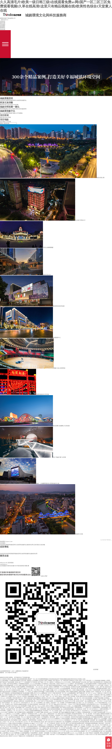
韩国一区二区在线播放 (80, 685)
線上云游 (2, 113)
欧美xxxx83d (70, 731)
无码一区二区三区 (39, 695)
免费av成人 (30, 690)
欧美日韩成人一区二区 (98, 706)
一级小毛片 (99, 701)
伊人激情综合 (79, 709)
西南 (9, 117)
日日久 (50, 693)
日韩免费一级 (94, 720)
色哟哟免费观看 (86, 706)
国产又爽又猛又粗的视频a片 (41, 699)
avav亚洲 (48, 731)
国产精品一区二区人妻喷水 (46, 682)
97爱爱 (108, 680)
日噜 (54, 693)
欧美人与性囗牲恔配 (69, 696)
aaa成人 (65, 685)
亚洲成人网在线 (68, 715)
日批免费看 (43, 709)
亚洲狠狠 (70, 685)
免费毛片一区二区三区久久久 (15, 710)
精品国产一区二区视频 (57, 702)
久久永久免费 (99, 685)
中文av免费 (26, 718)
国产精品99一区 (57, 680)
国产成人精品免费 (83, 720)
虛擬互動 (8, 113)
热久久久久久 (107, 715)
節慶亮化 (23, 100)
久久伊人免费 (18, 685)
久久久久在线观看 (65, 717)
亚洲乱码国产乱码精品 (47, 715)
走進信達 (2, 29)
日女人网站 (73, 695)
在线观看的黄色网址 (102, 688)
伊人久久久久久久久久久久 (56, 720)
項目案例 (2, 24)
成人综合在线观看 (60, 691)
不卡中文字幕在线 (65, 687)
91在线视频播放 (25, 733)
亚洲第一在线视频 (44, 733)
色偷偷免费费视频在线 (36, 710)
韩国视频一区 (23, 715)
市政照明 (2, 100)
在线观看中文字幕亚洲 (31, 682)
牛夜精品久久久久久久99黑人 (63, 682)
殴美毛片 (43, 707)
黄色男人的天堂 (46, 698)
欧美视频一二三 (23, 691)
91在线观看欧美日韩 (97, 731)
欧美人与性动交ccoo (79, 715)
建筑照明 (13, 100)
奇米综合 (73, 688)
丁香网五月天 (4, 696)
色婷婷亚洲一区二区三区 (46, 704)
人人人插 (79, 695)
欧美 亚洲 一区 (41, 685)
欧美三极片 (79, 680)
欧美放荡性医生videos (93, 704)
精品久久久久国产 (40, 696)
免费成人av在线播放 (33, 680)
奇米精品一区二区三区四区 (51, 710)
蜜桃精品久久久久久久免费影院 (51, 718)
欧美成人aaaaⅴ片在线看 (51, 712)
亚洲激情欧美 (30, 736)
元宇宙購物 (19, 113)
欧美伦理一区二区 (61, 693)
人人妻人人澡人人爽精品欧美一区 (47, 714)
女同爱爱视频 (98, 715)
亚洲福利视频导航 (88, 718)
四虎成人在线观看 (94, 733)
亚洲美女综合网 (75, 687)
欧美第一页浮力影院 (94, 714)
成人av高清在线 (28, 699)
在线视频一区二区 (29, 731)
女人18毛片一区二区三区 (7, 721)
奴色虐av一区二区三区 (51, 695)
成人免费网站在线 (90, 701)
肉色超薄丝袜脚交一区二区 (79, 714)
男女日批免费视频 (23, 695)
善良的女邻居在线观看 (96, 721)
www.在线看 (78, 733)
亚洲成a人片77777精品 (16, 731)
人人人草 (63, 731)
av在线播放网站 (71, 693)
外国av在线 (88, 690)
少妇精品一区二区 (42, 720)
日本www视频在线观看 (58, 698)
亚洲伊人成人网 (60, 723)
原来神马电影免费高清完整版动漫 (81, 717)
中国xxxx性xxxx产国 (91, 734)
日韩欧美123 (50, 725)
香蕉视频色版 (30, 687)
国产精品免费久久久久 (68, 733)
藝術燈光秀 (3, 104)
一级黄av (103, 726)
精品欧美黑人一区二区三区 (73, 698)
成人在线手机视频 (7, 695)
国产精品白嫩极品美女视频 (67, 712)
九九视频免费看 (76, 706)
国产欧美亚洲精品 (12, 683)
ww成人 (97, 687)
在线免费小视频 (43, 729)
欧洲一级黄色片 (23, 720)
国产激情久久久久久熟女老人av (14, 729)
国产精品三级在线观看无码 (95, 682)
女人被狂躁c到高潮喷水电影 (32, 717)
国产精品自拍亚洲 (5, 691)
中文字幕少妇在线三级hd (13, 726)
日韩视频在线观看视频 (91, 723)
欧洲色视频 (26, 693)
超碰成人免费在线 (19, 701)
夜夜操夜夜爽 (86, 712)
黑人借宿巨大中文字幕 (69, 701)
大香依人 (107, 685)
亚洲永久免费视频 (54, 687)
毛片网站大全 (38, 690)
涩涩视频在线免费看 (97, 717)
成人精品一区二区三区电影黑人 (85, 702)
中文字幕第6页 (104, 725)
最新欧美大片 (13, 696)
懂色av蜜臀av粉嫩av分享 (50, 690)
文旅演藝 (15, 104)
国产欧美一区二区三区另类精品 (83, 699)
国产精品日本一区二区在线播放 (86, 688)
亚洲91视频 (107, 729)
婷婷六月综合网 (74, 729)
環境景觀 (2, 109)
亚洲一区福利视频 (16, 707)
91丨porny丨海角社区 (97, 693)
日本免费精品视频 (70, 702)
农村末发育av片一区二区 (28, 702)
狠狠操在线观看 (105, 714)
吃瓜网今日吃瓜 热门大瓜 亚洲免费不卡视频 (18, 706)
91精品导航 (52, 683)
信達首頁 (2, 21)
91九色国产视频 (38, 712)
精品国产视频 (59, 726)
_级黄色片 (24, 714)
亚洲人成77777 (19, 682)
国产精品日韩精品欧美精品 (54, 685)
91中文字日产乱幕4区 (41, 688)
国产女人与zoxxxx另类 (38, 706)
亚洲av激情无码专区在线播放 (84, 696)
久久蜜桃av (78, 712)
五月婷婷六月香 (4, 731)
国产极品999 (91, 685)
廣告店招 (18, 109)
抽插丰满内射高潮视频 (53, 709)
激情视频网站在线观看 (87, 687)
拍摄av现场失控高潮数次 (16, 723)
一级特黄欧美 (84, 729)
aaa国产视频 (91, 729)
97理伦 (27, 710)
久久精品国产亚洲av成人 (65, 690)
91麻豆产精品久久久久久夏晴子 (65, 683)
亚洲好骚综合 (90, 715)
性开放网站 (14, 720)
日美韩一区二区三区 (79, 725)
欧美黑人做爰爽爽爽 (29, 696)
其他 (9, 121)
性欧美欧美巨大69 (18, 698)
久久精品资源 (58, 701)
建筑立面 (8, 109)
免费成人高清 (90, 691)
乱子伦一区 (27, 721)
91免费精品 (14, 691)
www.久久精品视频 (35, 683)
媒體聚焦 (2, 27)
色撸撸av (19, 718)
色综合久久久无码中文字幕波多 (9, 725)
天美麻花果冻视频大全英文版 (17, 680)
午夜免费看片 (34, 733)
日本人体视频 (39, 736)
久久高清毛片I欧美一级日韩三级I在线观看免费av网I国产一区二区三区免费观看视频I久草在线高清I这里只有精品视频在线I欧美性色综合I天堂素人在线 (56, 6)
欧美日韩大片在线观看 (64, 714)
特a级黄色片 (71, 734)
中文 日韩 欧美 (87, 680)
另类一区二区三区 (11, 688)
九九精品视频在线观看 (90, 683)
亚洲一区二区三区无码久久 (91, 709)
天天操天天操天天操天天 (93, 726)
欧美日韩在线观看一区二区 (82, 731)
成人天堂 (85, 733)
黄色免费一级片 (54, 717)
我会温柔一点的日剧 (104, 723)
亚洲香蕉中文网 (32, 714)
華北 (4, 117)
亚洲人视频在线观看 (79, 690)
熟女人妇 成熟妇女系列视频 (36, 691)
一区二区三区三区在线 (41, 687)
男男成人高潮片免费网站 (18, 687)
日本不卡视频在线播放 (53, 707)
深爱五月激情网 (105, 728)
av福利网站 (5, 733)
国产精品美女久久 (76, 710)
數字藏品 (13, 113)
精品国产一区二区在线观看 (92, 728)
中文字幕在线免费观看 (79, 704)
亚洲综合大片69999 (53, 688)
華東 (1, 117)
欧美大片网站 (50, 706)
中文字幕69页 (19, 721)
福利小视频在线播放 (72, 691)
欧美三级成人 (59, 696)
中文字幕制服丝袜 (61, 734)
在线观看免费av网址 (31, 701)
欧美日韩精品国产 (103, 734)
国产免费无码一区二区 (83, 693)
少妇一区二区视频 (78, 728)
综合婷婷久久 (86, 710)
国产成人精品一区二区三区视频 (15, 734)
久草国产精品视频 (98, 698)
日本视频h (104, 718)
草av (22, 717)
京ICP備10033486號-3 (11, 672)
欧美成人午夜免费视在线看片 (29, 726)
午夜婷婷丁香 (59, 715)
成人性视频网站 (67, 721)
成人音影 (32, 718)
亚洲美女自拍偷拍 (40, 731)
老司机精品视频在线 (16, 693)
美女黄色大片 (56, 731)
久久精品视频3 (4, 680)
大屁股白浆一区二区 (101, 691)
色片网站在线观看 (32, 704)
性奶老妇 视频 (28, 709)
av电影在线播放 (49, 691)
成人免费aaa (47, 702)
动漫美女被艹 (108, 717)
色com (2, 718)
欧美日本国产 (80, 701)
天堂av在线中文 (80, 734)
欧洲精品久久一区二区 (71, 720)
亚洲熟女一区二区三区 (92, 725)
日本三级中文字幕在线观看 (45, 701)
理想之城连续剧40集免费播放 (32, 698)
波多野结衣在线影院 (15, 717)
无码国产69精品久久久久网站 (25, 688)
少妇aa (70, 704)
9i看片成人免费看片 (106, 695)
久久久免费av (16, 714)
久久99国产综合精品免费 (98, 712)
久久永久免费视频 (14, 733)
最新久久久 (97, 718)
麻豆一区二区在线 (64, 710)
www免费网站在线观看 (34, 715)
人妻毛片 (38, 718)
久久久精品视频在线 (101, 702)
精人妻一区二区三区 (10, 718)
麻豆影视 (25, 685)
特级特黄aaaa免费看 (76, 718)
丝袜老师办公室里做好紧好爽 (80, 721)
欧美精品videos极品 (29, 723)
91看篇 (32, 695)
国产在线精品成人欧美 (37, 721)
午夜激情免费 (96, 690)
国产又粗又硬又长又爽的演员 (53, 721)
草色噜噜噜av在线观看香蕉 (46, 726)
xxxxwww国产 (4, 712)
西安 (4, 121)
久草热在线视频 (65, 718)
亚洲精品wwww (41, 725)
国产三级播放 (82, 726)
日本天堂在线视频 (87, 698)
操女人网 (37, 707)
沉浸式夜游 (10, 104)
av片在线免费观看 (65, 688)
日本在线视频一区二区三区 (18, 728)
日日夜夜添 (44, 683)
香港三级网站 (100, 729)
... (111, 540)
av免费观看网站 (96, 707)
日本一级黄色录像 (44, 728)
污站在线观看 (104, 704)
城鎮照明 (23, 109)
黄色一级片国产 (51, 734)
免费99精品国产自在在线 (79, 682)
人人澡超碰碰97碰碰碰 (98, 680)
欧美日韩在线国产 (106, 690)
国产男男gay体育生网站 (67, 707)
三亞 (6, 121)
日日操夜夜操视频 (67, 725)
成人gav (19, 696)
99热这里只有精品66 (69, 680)
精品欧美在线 (97, 699)
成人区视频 (18, 712)
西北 (6, 117)
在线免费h (9, 698)
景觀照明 (8, 100)
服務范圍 (2, 23)
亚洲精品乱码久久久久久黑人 (63, 706)
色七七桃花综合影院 (15, 690)
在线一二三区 (4, 717)
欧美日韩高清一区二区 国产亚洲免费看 (61, 728)
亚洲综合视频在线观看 (20, 704)
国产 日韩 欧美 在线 (28, 707)
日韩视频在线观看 (23, 683)
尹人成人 (27, 734)
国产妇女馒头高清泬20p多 (38, 734)
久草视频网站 (45, 717)
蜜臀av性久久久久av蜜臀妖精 (38, 693)
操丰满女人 (36, 709)
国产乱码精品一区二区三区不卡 (11, 702)
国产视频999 (58, 725)
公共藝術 (13, 109)
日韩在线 (96, 695)
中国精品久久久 (98, 696)
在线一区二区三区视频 (11, 715)
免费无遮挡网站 (104, 709)
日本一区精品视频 (64, 695)
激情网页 (11, 712)
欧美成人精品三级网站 (46, 680)
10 (109, 540)
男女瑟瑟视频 (79, 683)
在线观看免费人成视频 (105, 720)
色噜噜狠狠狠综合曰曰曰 (31, 729)
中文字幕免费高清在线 (56, 699)
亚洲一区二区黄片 (88, 695)
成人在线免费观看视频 (67, 709)
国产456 (15, 695)
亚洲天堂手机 (32, 685)
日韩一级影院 (19, 699)
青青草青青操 (32, 720)
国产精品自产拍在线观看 (7, 682)
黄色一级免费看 (68, 699)
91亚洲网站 (39, 702)
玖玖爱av (104, 699)
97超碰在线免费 (102, 683)
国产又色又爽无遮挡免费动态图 (75, 723)
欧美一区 (23, 690)
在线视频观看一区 (64, 729)
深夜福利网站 (79, 707)
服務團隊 (2, 26)
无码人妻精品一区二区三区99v (28, 725)
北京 (1, 121)
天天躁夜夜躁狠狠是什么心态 (99, 710)
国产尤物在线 (6, 693)
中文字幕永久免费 (55, 733)
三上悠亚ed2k (87, 707)
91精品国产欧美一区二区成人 (14, 709)
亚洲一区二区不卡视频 (70, 726)
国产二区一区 (50, 696)
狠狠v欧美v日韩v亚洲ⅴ (61, 704)
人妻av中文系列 (53, 729)
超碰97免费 (82, 691)
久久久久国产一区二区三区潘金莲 (45, 723)
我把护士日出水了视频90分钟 (17, 736)
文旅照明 (18, 100)
